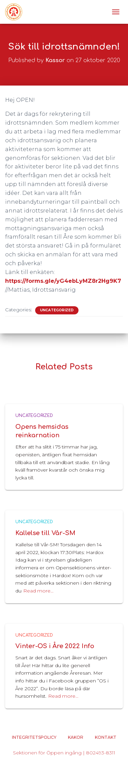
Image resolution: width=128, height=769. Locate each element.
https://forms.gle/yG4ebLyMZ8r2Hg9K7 (63, 281)
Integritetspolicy (34, 737)
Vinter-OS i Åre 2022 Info (54, 646)
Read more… (38, 591)
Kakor (75, 737)
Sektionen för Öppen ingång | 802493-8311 (64, 753)
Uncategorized (57, 310)
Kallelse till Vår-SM (45, 533)
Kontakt (105, 737)
